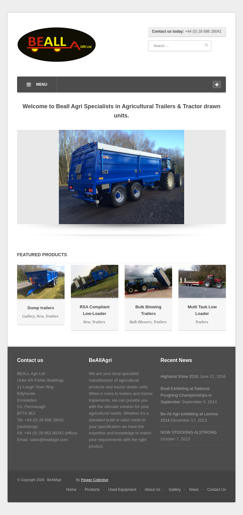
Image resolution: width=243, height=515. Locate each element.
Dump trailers (41, 307)
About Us (152, 489)
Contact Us (216, 489)
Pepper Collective (94, 480)
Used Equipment (122, 489)
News (194, 489)
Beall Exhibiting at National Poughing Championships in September (186, 395)
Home (71, 489)
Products (92, 489)
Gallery (28, 316)
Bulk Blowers (141, 321)
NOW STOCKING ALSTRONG (188, 432)
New (40, 316)
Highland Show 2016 (179, 376)
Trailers (52, 316)
